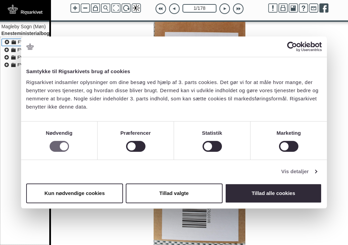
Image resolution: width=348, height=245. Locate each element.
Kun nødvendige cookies (75, 193)
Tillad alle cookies (273, 193)
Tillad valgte (174, 193)
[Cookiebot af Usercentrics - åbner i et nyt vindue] (292, 47)
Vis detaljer (295, 171)
